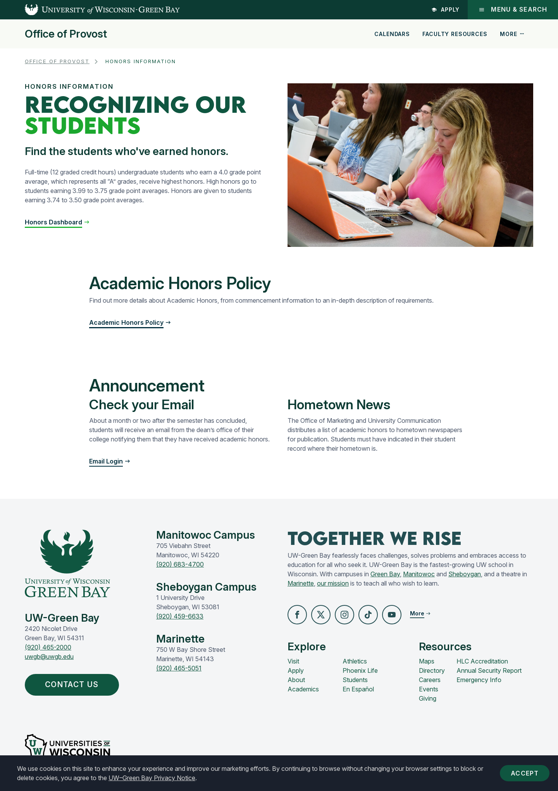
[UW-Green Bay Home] (90, 9)
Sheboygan (464, 574)
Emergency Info (478, 680)
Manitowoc (419, 574)
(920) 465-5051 (179, 668)
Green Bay (385, 574)
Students (355, 680)
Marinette (301, 583)
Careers (430, 680)
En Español (358, 689)
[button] (57, 222)
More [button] (512, 34)
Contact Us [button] (73, 684)
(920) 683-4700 (180, 564)
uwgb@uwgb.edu (49, 656)
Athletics (355, 661)
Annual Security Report (489, 670)
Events (428, 689)
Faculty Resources (454, 34)
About (296, 680)
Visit (293, 661)
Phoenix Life (360, 670)
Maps (426, 661)
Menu (513, 9)
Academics (303, 689)
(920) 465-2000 (48, 647)
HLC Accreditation (482, 661)
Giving (427, 698)
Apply (445, 9)
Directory (432, 670)
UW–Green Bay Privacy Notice (151, 778)
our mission (333, 583)
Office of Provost (66, 34)
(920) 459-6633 (179, 616)
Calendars (392, 34)
